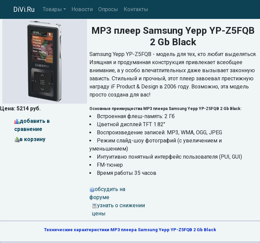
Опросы (108, 9)
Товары (52, 9)
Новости (82, 9)
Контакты (136, 9)
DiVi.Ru (24, 9)
